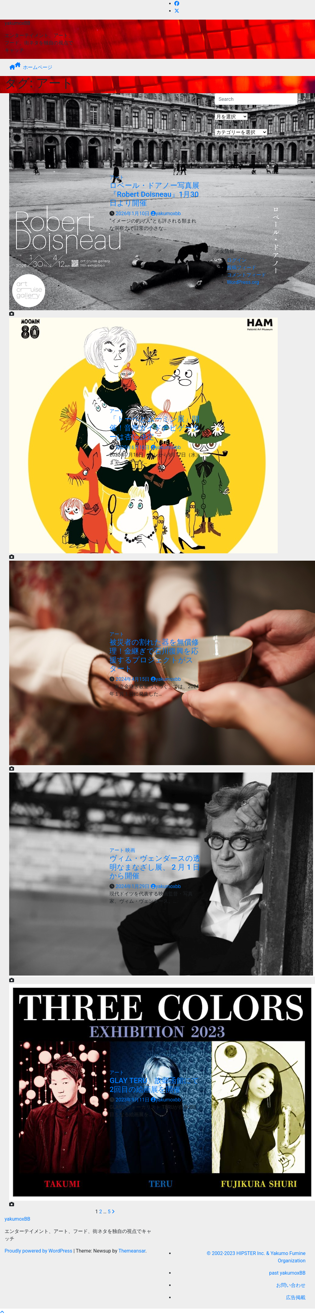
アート (116, 177)
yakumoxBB (17, 23)
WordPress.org (243, 282)
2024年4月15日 (133, 679)
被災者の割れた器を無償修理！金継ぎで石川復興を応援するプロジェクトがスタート (154, 655)
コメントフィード (246, 275)
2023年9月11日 (133, 1100)
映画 (130, 850)
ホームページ (37, 67)
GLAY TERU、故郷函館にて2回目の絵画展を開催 (154, 1085)
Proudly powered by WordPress (39, 1251)
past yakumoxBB (287, 1273)
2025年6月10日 (133, 447)
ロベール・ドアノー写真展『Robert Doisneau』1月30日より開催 (154, 194)
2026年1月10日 (133, 213)
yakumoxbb (166, 213)
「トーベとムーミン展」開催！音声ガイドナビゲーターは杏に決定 (154, 428)
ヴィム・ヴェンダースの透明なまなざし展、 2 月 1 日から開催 (154, 867)
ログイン (236, 260)
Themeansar (131, 1251)
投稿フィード (241, 267)
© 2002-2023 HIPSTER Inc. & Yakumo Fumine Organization (256, 1257)
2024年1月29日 (133, 886)
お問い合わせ (291, 1285)
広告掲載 (296, 1297)
